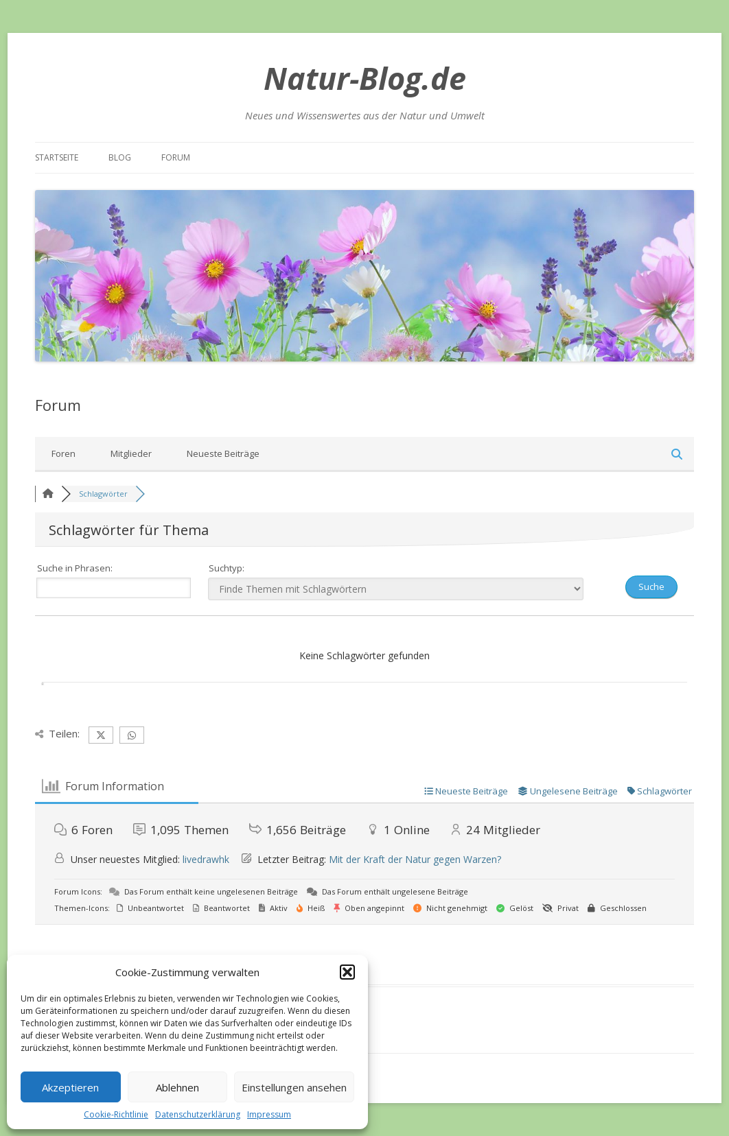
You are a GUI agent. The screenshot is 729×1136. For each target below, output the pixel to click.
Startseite (56, 157)
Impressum (269, 1114)
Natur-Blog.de (365, 78)
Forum (175, 157)
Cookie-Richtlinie (116, 1114)
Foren (63, 453)
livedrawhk (206, 859)
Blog (119, 157)
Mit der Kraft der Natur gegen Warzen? (415, 859)
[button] (347, 972)
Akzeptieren (70, 1087)
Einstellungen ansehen (294, 1087)
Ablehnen (177, 1087)
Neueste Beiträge (223, 453)
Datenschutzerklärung (197, 1114)
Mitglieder (131, 453)
